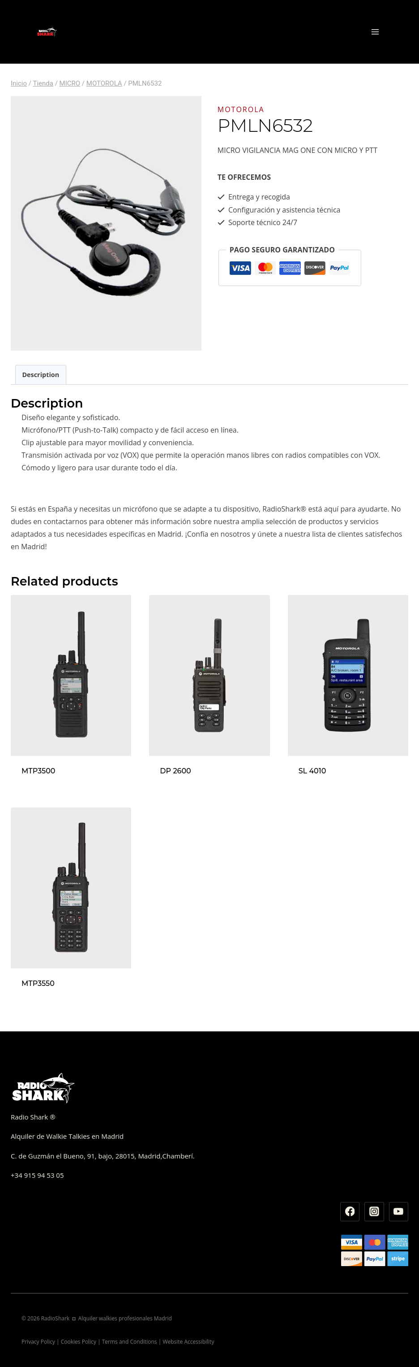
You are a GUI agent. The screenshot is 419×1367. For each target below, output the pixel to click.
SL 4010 (312, 771)
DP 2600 (175, 771)
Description (40, 374)
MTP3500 (38, 771)
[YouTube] (399, 1212)
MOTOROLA (241, 109)
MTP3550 (38, 983)
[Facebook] (350, 1212)
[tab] (40, 375)
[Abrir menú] (375, 32)
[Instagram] (374, 1212)
